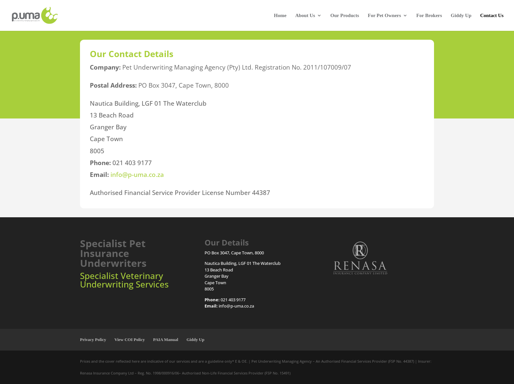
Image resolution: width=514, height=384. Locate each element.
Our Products (344, 15)
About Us (305, 15)
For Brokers (429, 15)
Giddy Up (461, 15)
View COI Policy (129, 339)
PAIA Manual (165, 339)
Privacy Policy (93, 339)
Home (280, 15)
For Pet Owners (384, 15)
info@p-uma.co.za (137, 174)
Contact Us (492, 15)
